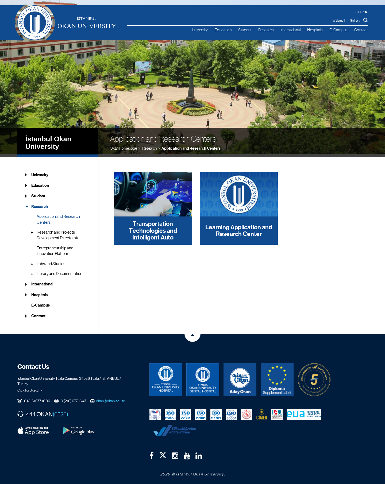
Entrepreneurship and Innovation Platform (55, 247)
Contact (361, 30)
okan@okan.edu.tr (110, 397)
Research (266, 30)
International (290, 30)
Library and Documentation (59, 270)
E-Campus (338, 30)
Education (223, 30)
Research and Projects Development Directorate (58, 232)
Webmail (339, 20)
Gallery (355, 20)
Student (245, 30)
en (365, 12)
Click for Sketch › (29, 387)
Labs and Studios (51, 260)
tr (357, 12)
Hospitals (315, 30)
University (200, 30)
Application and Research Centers (191, 144)
